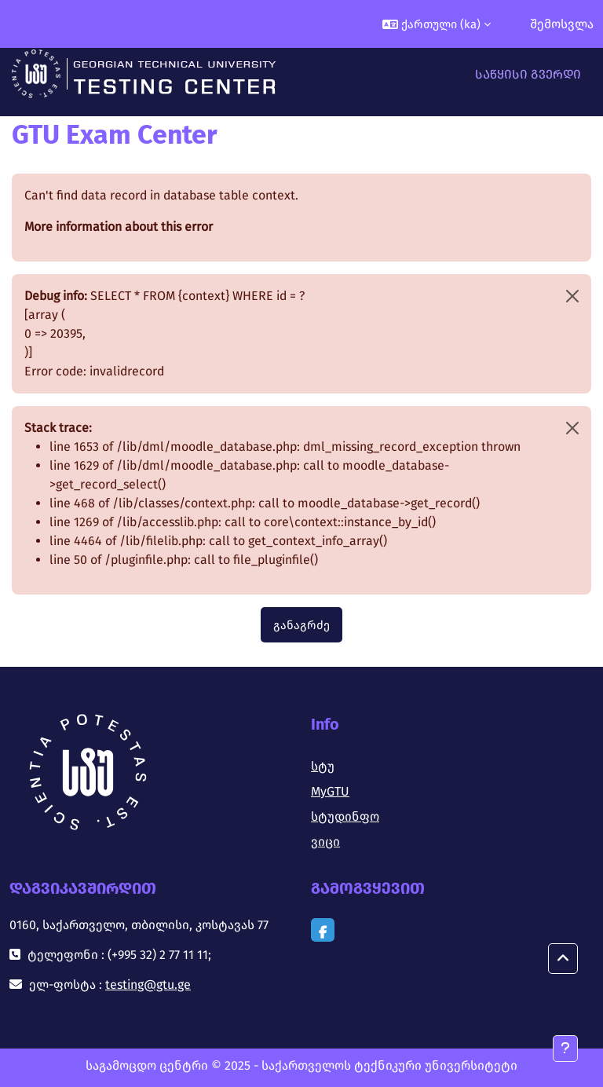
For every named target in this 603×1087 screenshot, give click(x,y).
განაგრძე (301, 625)
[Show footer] (565, 1048)
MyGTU (330, 791)
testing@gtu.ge (148, 984)
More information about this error (118, 226)
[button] (436, 24)
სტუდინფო (345, 816)
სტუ (322, 766)
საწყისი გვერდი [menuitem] (528, 74)
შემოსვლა (562, 23)
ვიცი (325, 841)
